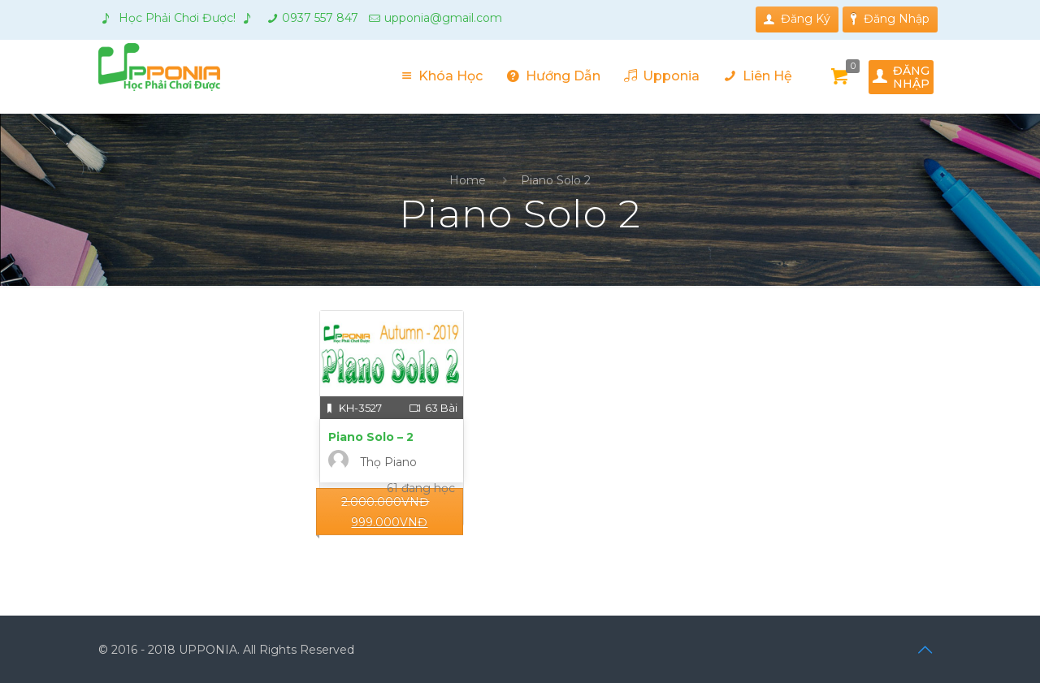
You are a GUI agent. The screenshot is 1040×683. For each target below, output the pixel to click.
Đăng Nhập (890, 18)
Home (467, 180)
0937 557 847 (320, 18)
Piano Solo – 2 (371, 437)
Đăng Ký (797, 18)
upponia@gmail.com (443, 18)
